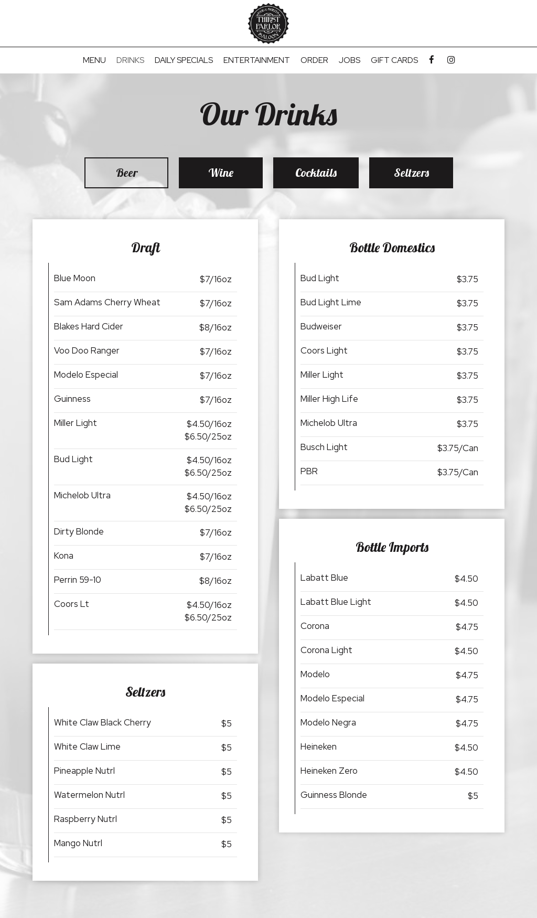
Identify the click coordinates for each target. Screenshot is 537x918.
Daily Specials (184, 60)
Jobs (349, 60)
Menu (94, 60)
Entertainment (256, 60)
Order (314, 60)
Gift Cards (394, 60)
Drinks (130, 60)
